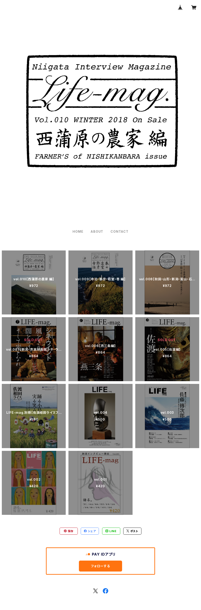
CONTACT (119, 231)
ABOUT (96, 231)
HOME (78, 231)
